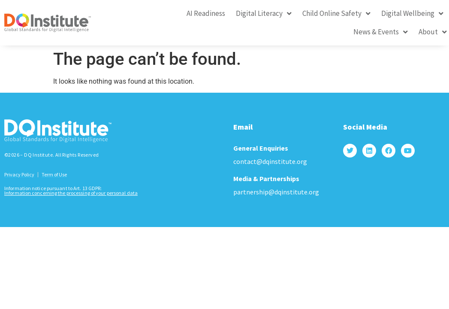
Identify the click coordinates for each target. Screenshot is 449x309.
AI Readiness (206, 13)
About (433, 32)
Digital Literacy (264, 13)
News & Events (380, 32)
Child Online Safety (336, 13)
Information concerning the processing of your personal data (71, 184)
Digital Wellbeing (412, 13)
